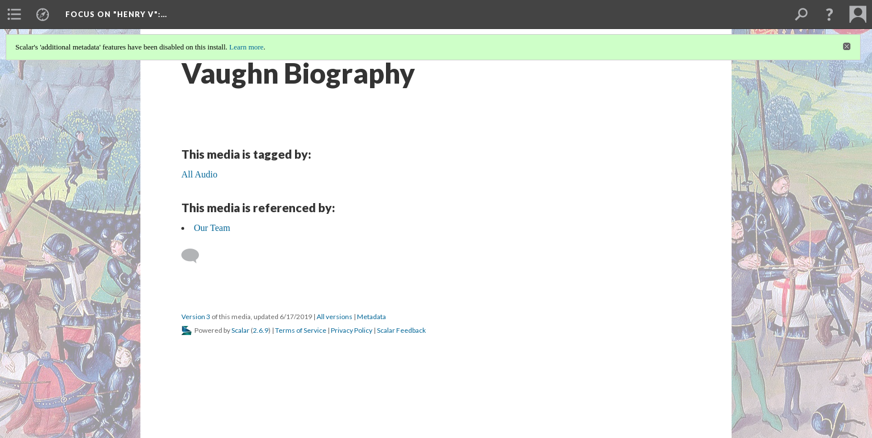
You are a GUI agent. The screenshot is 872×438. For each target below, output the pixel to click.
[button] (829, 14)
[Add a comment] (195, 256)
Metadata (371, 316)
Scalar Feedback (401, 330)
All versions (334, 316)
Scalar (240, 330)
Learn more (246, 47)
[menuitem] (14, 14)
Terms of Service (300, 330)
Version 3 (195, 316)
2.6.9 (260, 330)
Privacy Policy (351, 330)
